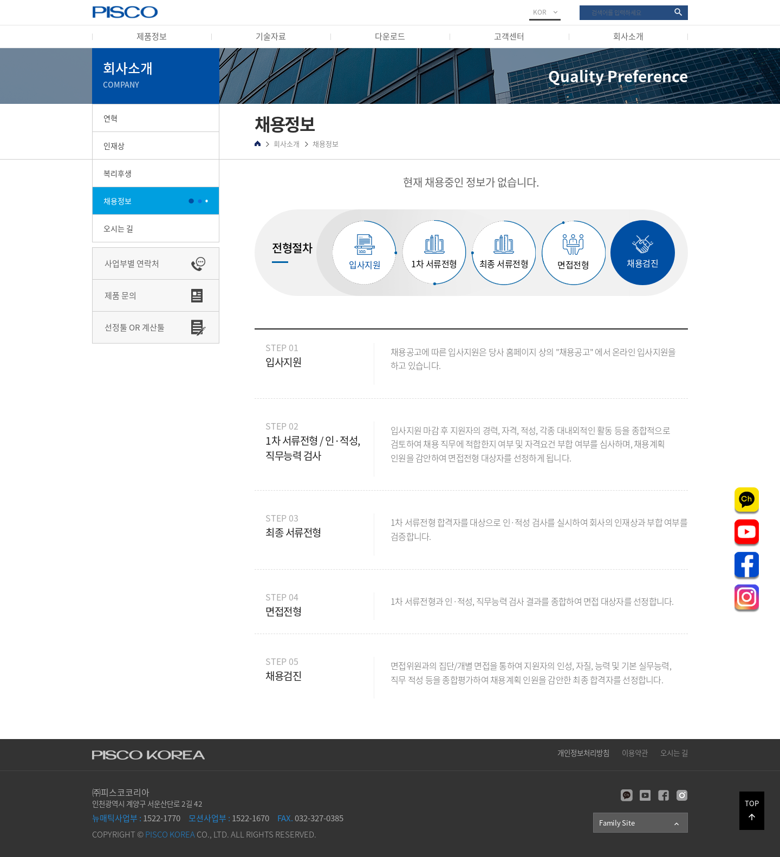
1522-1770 (136, 818)
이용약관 (635, 752)
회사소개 (628, 36)
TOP (752, 810)
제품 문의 (120, 295)
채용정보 (117, 200)
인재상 (114, 145)
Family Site (640, 823)
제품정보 (151, 36)
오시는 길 (118, 228)
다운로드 (390, 36)
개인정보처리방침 (583, 752)
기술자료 (271, 36)
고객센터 (509, 36)
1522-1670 (228, 818)
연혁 (110, 118)
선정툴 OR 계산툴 (135, 327)
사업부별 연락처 (132, 263)
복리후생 (117, 173)
